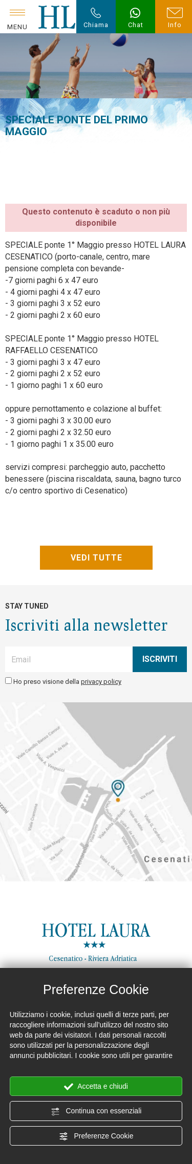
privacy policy (101, 681)
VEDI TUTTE (96, 558)
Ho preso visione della (67, 681)
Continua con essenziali (96, 1111)
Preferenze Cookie (96, 1136)
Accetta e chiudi (96, 1086)
